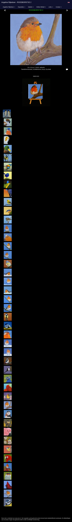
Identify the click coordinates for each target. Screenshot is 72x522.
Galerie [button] (31, 7)
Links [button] (51, 7)
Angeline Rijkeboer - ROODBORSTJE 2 (16, 2)
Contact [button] (59, 7)
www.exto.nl (18, 518)
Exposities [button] (21, 7)
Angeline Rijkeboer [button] (9, 7)
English (69, 2)
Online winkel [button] (41, 7)
